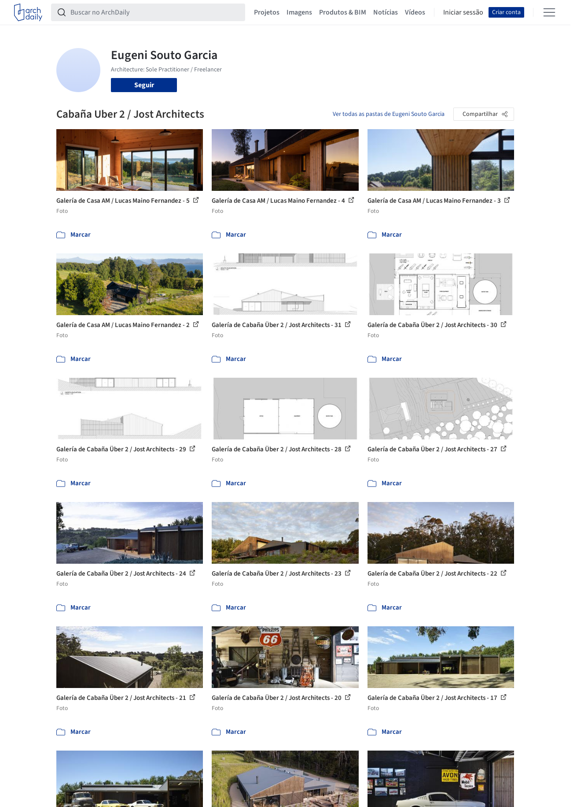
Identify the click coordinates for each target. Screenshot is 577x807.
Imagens (299, 12)
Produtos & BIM (342, 12)
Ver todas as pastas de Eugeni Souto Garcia (389, 114)
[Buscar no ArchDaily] (155, 12)
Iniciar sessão (463, 12)
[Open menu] (549, 12)
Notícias (385, 12)
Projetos (266, 12)
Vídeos (415, 12)
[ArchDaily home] (28, 12)
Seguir (144, 85)
